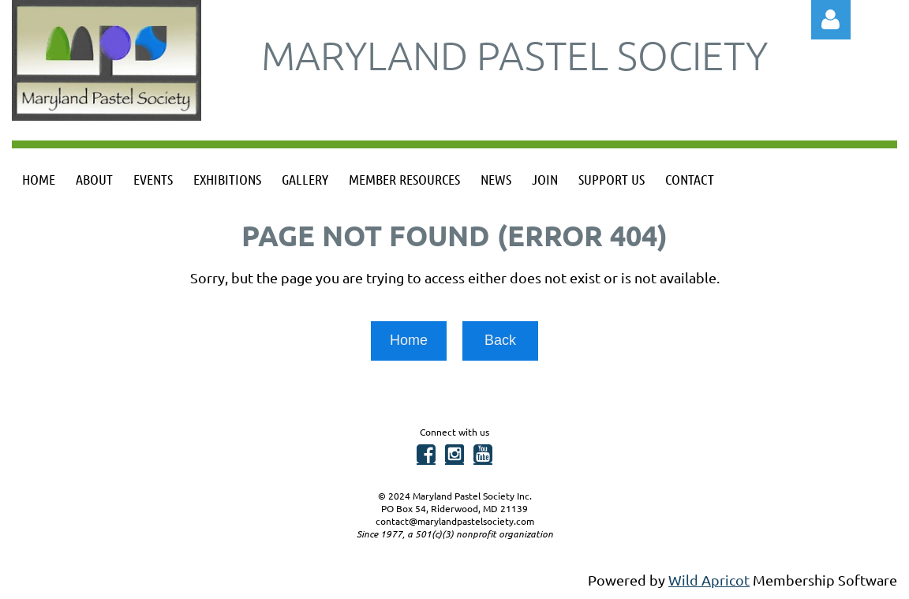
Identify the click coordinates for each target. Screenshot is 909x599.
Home (409, 340)
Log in (831, 19)
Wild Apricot (709, 579)
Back (500, 340)
